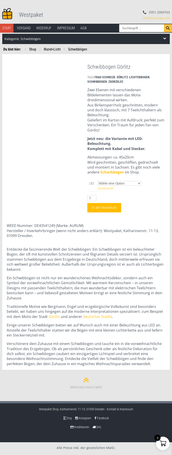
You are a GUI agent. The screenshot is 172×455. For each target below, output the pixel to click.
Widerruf (44, 28)
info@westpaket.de (156, 18)
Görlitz (122, 77)
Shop (32, 49)
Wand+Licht (52, 49)
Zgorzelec (115, 81)
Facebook (102, 418)
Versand (24, 28)
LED (91, 183)
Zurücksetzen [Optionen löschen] (106, 188)
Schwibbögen (77, 49)
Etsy (67, 418)
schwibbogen (97, 81)
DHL (97, 427)
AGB (83, 28)
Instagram (83, 418)
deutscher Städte (97, 316)
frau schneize (105, 77)
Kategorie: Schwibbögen (22, 39)
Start (6, 28)
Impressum (66, 28)
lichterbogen (139, 77)
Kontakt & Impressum (120, 409)
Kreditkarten (79, 427)
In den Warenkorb (104, 207)
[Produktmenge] (91, 198)
